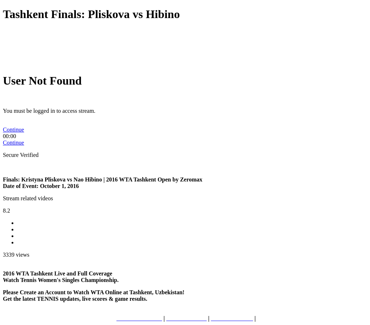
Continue (13, 130)
